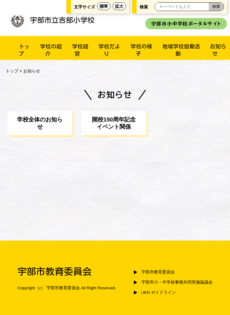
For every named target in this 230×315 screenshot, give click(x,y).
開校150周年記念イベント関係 (114, 123)
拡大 (119, 6)
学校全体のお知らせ (40, 123)
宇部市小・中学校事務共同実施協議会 (177, 282)
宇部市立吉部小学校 (52, 20)
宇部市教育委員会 (158, 272)
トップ (12, 71)
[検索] (216, 7)
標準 (103, 6)
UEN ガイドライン (158, 292)
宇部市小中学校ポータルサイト (186, 23)
